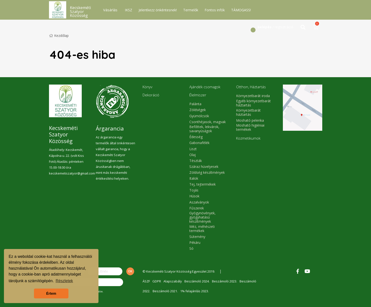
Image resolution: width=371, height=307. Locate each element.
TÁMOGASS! (241, 10)
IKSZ (128, 10)
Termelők (190, 10)
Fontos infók (215, 10)
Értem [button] (51, 293)
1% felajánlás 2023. (194, 291)
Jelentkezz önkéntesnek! (158, 10)
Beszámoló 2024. (197, 281)
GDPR (156, 281)
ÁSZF (146, 281)
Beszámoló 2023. (224, 281)
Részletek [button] (64, 281)
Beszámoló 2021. (165, 291)
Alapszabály (172, 281)
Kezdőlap (59, 35)
